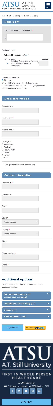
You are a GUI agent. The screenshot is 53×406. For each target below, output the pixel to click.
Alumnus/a (8, 144)
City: (4, 206)
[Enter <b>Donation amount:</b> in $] (24, 37)
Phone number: (9, 253)
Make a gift (6, 16)
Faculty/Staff (9, 150)
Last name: (7, 118)
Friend (6, 158)
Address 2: (6, 194)
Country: (6, 229)
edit (26, 55)
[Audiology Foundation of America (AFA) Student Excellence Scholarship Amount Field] (43, 63)
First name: (7, 106)
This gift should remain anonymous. (20, 165)
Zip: (4, 241)
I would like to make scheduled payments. (21, 83)
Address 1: (7, 183)
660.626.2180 (43, 386)
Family (6, 155)
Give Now (26, 401)
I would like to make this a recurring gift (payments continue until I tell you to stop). (23, 87)
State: (5, 218)
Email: (5, 265)
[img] (7, 63)
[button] (26, 296)
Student (7, 147)
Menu (48, 5)
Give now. (8, 80)
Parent (6, 153)
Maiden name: (8, 130)
